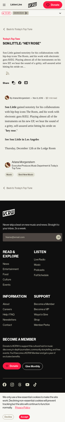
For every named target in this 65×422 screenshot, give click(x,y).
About (6, 303)
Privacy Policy (22, 407)
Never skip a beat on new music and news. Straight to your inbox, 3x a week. (31, 226)
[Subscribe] (58, 237)
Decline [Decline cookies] (8, 417)
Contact (7, 324)
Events (6, 284)
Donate (52, 5)
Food (5, 274)
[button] (21, 13)
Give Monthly (32, 366)
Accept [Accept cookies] (24, 417)
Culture (7, 279)
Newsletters (9, 319)
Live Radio (39, 259)
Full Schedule (41, 275)
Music (9, 174)
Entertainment (11, 269)
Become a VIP (41, 309)
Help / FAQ (9, 314)
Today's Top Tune (11, 39)
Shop (37, 319)
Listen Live (16, 4)
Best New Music (26, 174)
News (6, 263)
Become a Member (44, 303)
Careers (7, 309)
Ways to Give (41, 314)
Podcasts (39, 269)
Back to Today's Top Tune (17, 29)
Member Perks (42, 324)
